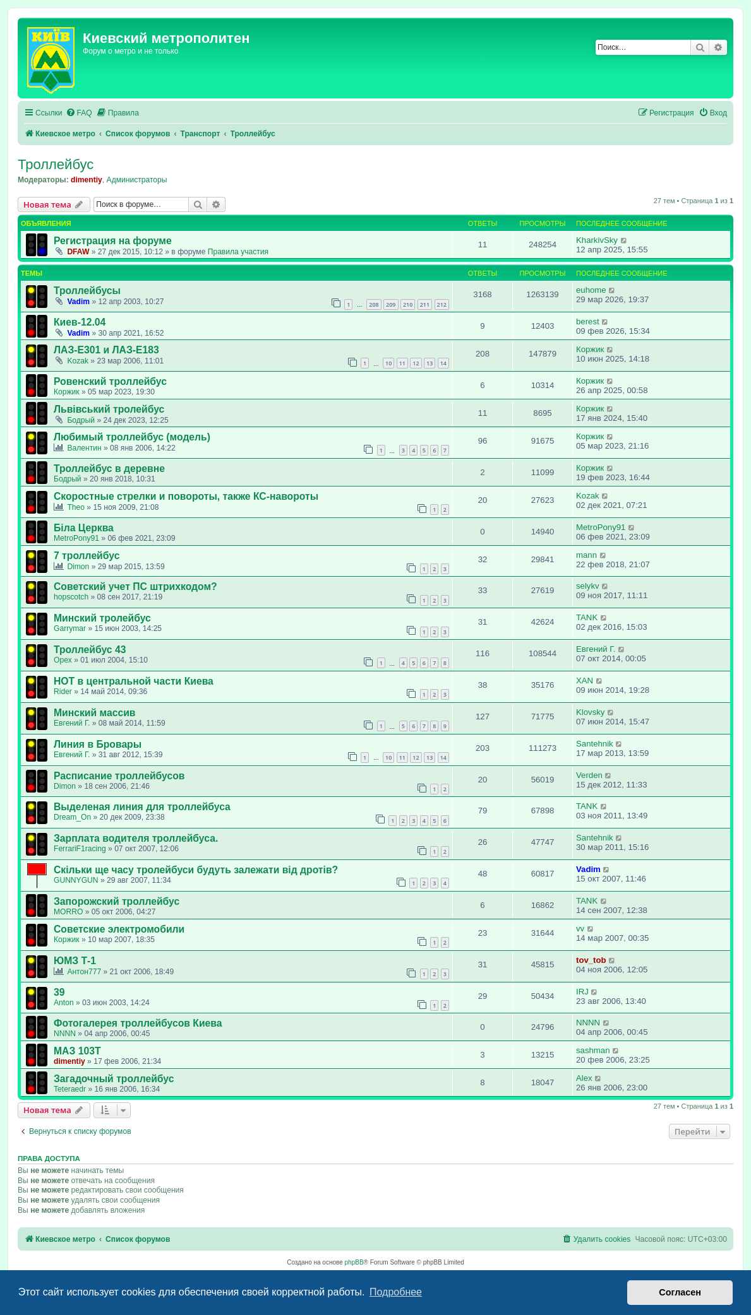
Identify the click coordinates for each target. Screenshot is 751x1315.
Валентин (84, 448)
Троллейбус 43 (90, 649)
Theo (76, 507)
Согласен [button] (680, 1292)
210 (407, 304)
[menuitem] (79, 113)
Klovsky (590, 712)
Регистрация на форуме (113, 240)
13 (429, 363)
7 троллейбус (86, 555)
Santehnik (594, 743)
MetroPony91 (76, 538)
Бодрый (81, 420)
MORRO (68, 911)
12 (415, 363)
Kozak (77, 361)
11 (402, 363)
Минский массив (95, 712)
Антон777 (84, 971)
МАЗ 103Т (77, 1051)
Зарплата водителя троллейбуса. (136, 838)
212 (442, 304)
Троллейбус (55, 164)
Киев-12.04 (79, 322)
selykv (587, 586)
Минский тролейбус (102, 618)
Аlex (584, 1078)
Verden (589, 775)
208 (373, 304)
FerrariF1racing (80, 848)
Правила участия (238, 251)
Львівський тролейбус (109, 409)
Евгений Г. (596, 649)
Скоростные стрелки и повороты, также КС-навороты (186, 496)
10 (388, 363)
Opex (63, 660)
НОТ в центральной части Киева (133, 681)
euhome (591, 290)
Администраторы (137, 179)
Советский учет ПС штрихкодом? (135, 586)
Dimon (78, 566)
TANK (587, 617)
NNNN (65, 1033)
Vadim (78, 301)
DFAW (78, 251)
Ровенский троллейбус (110, 381)
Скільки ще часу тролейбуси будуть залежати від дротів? (196, 869)
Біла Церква (84, 527)
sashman (593, 1050)
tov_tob (591, 960)
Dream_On (72, 817)
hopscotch (71, 597)
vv (580, 928)
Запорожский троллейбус (116, 901)
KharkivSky (597, 240)
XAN (584, 680)
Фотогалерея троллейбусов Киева (138, 1023)
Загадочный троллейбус (114, 1078)
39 (59, 992)
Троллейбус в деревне (109, 468)
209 (390, 304)
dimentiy (86, 179)
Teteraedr (70, 1089)
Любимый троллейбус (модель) (132, 437)
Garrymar (70, 628)
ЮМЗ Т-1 (75, 960)
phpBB (354, 1262)
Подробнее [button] (395, 1292)
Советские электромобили (119, 929)
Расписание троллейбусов (119, 775)
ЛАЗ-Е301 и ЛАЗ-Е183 (106, 350)
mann (586, 555)
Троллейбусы (87, 290)
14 (443, 363)
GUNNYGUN (76, 880)
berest (587, 321)
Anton (64, 1002)
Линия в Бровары (97, 744)
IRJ (582, 991)
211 (425, 304)
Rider (63, 691)
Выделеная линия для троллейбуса (142, 806)
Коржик (590, 349)
